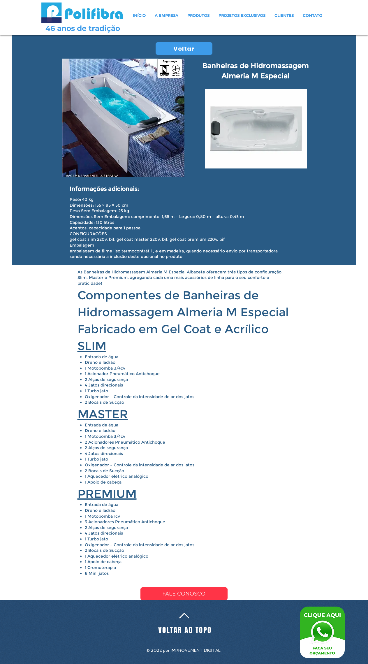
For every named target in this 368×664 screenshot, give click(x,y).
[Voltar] (184, 48)
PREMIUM (107, 493)
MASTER (103, 414)
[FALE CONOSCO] (184, 593)
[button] (198, 15)
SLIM (92, 346)
